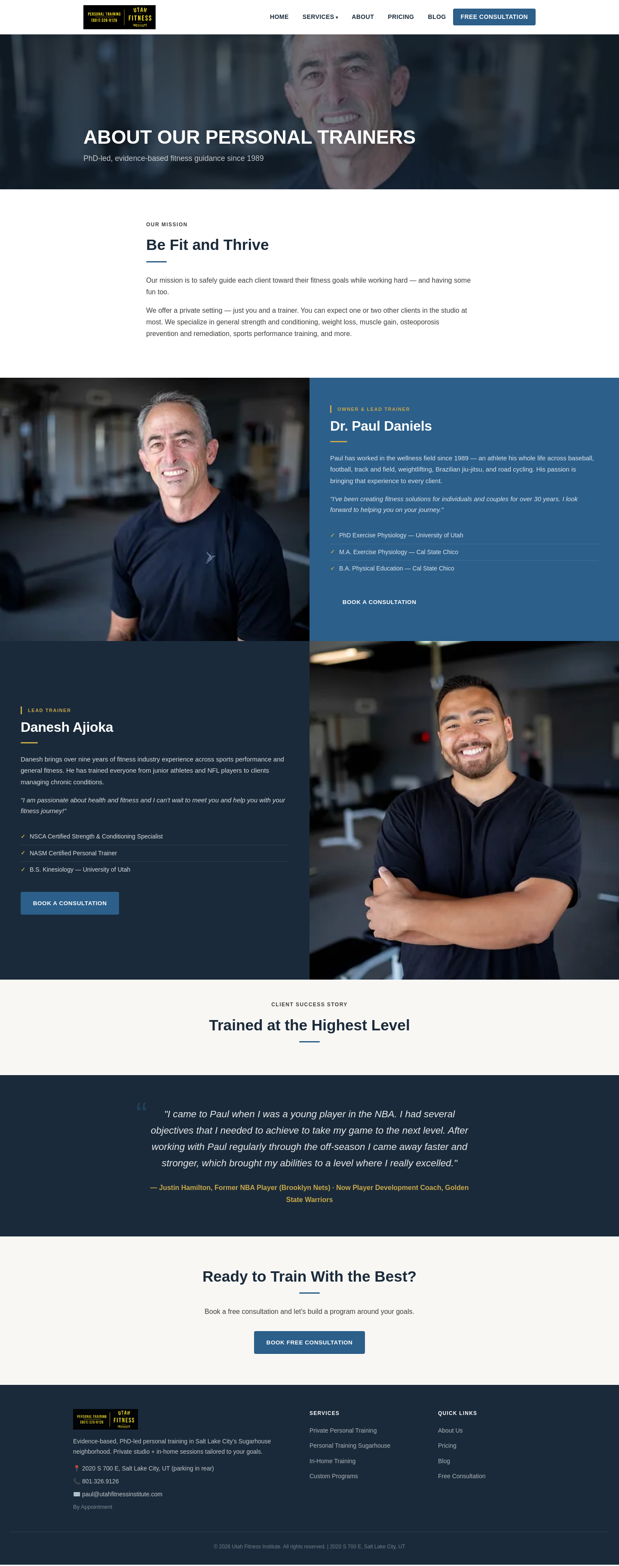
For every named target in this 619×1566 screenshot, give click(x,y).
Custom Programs (334, 1477)
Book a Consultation (381, 601)
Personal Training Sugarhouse (350, 1446)
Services (318, 16)
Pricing (401, 16)
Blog (437, 16)
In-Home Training (332, 1461)
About (363, 16)
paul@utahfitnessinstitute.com (122, 1495)
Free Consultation (494, 16)
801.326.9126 (100, 1482)
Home (279, 16)
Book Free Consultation (309, 1342)
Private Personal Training (343, 1431)
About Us (450, 1431)
